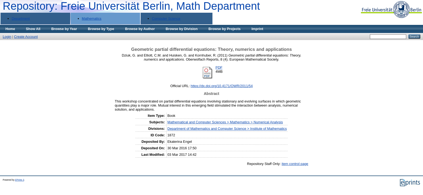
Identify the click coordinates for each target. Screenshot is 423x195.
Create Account (26, 37)
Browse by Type (101, 29)
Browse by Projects (224, 29)
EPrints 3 (19, 180)
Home (10, 29)
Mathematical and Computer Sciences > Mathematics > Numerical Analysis (225, 122)
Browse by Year (64, 29)
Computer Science (166, 18)
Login (7, 37)
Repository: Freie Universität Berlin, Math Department (131, 6)
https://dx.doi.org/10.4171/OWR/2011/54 (222, 86)
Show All (33, 29)
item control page (295, 164)
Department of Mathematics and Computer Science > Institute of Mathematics (227, 129)
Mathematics (92, 18)
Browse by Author (140, 29)
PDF (218, 67)
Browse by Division (182, 29)
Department (21, 18)
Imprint (257, 29)
